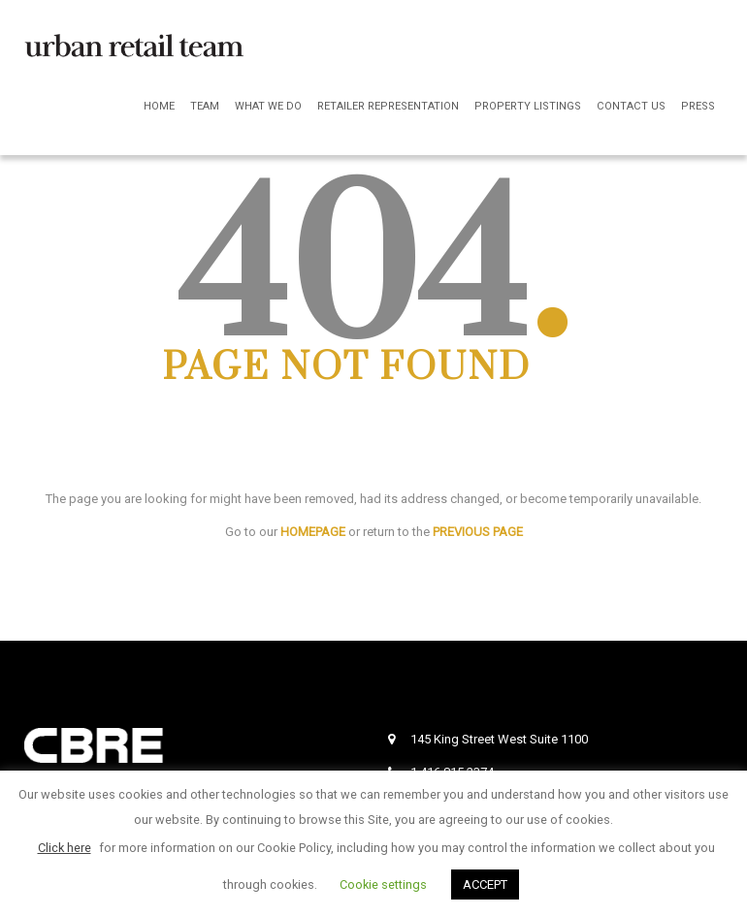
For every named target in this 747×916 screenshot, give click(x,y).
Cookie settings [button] (383, 884)
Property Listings (527, 106)
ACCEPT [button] (485, 884)
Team (204, 106)
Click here (64, 847)
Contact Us (631, 106)
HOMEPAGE (312, 531)
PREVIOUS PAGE (478, 531)
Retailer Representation (388, 106)
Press (698, 106)
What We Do (268, 106)
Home (159, 106)
